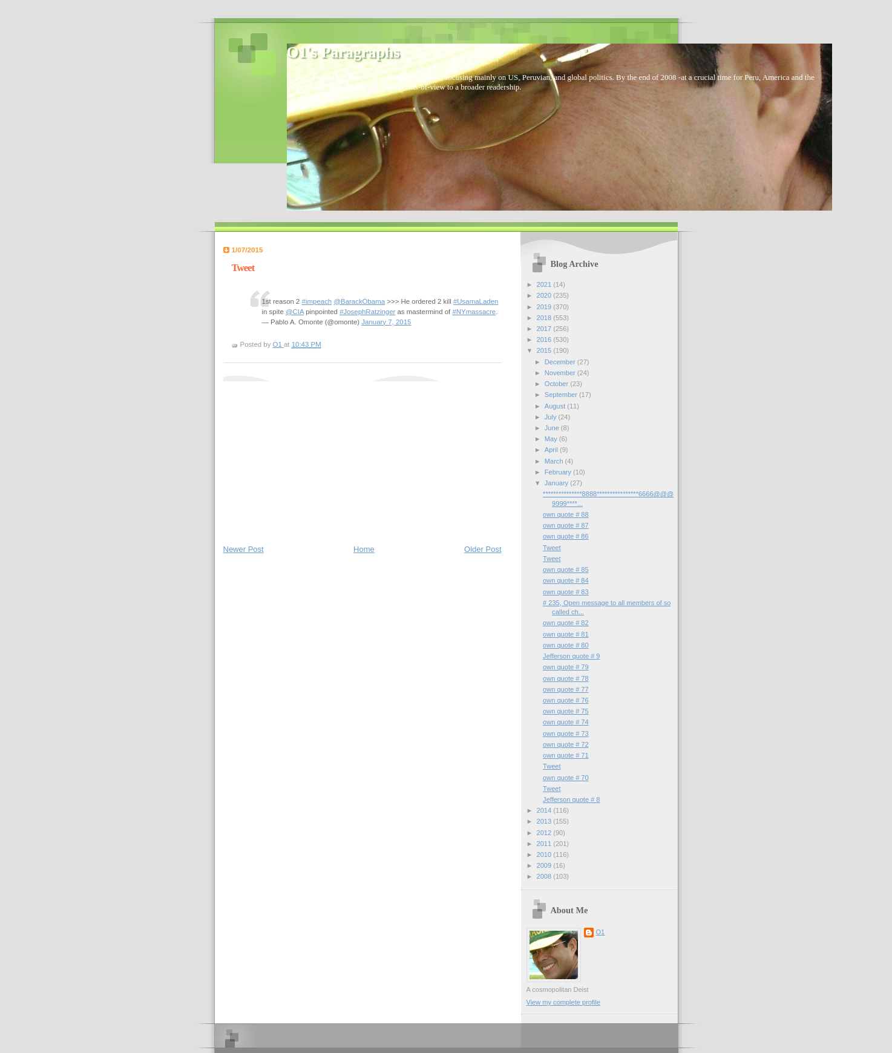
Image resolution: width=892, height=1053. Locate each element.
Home (364, 549)
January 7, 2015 (386, 322)
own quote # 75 (566, 711)
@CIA (295, 311)
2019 (545, 306)
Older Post (482, 549)
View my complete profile (563, 1002)
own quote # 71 (566, 755)
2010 (545, 854)
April (552, 449)
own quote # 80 (566, 645)
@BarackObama (359, 301)
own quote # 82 (566, 622)
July (552, 417)
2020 (545, 295)
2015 (545, 350)
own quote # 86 (566, 536)
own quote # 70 (566, 777)
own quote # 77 (566, 689)
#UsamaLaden (475, 301)
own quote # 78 (566, 678)
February (559, 472)
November (561, 372)
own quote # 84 (566, 580)
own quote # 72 (566, 744)
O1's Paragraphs (343, 52)
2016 (545, 339)
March (555, 461)
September (562, 394)
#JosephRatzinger (367, 311)
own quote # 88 (566, 514)
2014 (545, 810)
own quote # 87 (566, 525)
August (556, 406)
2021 (545, 284)
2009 (545, 865)
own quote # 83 (566, 591)
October (557, 383)
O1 (600, 932)
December (561, 362)
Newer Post (243, 549)
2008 (545, 876)
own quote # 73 (566, 733)
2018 (545, 317)
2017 (545, 328)
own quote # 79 (566, 667)
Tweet (551, 547)
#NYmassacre (474, 311)
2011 (545, 843)
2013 (545, 821)
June (553, 427)
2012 (545, 832)
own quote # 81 (566, 634)
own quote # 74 (566, 722)
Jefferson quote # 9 (571, 656)
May (552, 438)
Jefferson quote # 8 (571, 799)
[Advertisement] (314, 457)
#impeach (317, 301)
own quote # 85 (566, 569)
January (557, 483)
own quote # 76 (566, 700)
